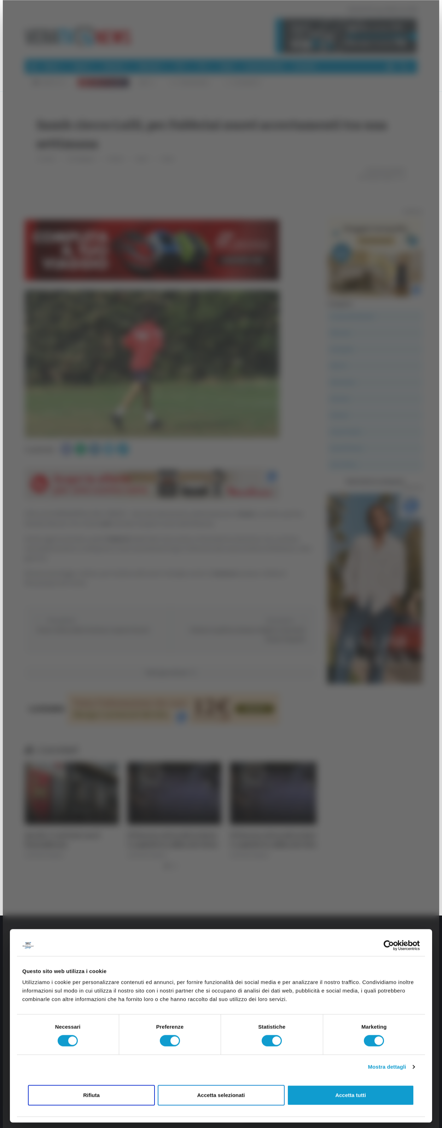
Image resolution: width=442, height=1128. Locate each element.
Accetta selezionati (221, 1095)
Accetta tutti (350, 1095)
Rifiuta (91, 1095)
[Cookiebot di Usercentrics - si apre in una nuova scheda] (389, 945)
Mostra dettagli (387, 1067)
